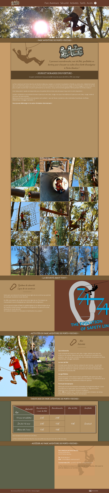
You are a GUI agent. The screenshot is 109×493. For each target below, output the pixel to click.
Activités (80, 3)
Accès (91, 3)
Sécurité (73, 3)
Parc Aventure (65, 3)
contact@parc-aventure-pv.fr (71, 459)
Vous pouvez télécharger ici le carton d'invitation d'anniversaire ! (32, 103)
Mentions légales (35, 490)
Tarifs (86, 3)
